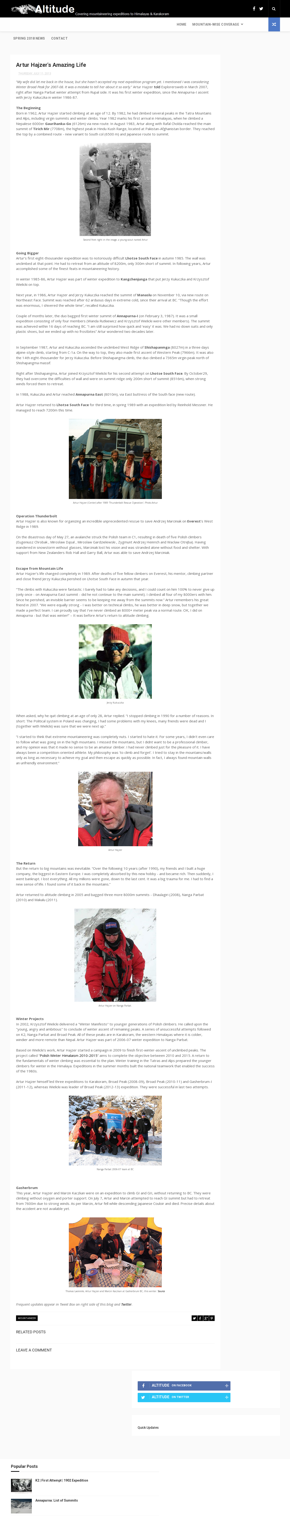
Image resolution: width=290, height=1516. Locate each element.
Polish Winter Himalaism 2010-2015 (104, 1095)
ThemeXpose (136, 1510)
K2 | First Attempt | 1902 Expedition (61, 1444)
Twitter (126, 1349)
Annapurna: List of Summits (56, 1464)
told (19, 79)
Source (145, 1336)
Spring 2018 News (101, 24)
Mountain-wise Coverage (52, 24)
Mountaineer (27, 1363)
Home (18, 24)
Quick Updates (212, 98)
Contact (131, 24)
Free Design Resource (163, 1510)
